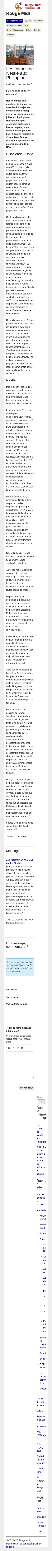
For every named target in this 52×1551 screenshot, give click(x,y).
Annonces (38, 21)
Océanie (44, 1389)
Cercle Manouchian (15, 30)
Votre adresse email (16, 1004)
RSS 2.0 (10, 1547)
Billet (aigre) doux (40, 1447)
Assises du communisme (17, 25)
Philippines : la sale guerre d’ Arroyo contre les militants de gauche (43, 1160)
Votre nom (11, 989)
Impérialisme (43, 1517)
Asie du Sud (45, 1260)
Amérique (44, 1353)
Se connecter (12, 997)
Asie (42, 1239)
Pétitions (10, 35)
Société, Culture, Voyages (41, 1459)
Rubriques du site (14, 21)
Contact (38, 1544)
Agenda (28, 21)
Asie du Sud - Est (45, 1284)
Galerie (37, 30)
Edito (28, 30)
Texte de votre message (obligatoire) (18, 1029)
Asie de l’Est (45, 1247)
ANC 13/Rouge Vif (41, 1435)
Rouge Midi (18, 13)
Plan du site (12, 1544)
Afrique (43, 1233)
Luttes (40, 1411)
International (43, 1210)
